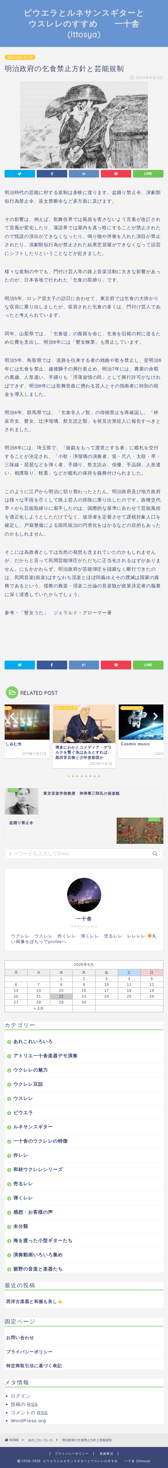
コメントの (29, 1412)
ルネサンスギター (33, 1126)
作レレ (20, 1155)
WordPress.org (28, 1420)
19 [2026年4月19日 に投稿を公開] (151, 990)
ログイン (21, 1395)
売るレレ (23, 1183)
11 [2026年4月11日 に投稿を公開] (129, 985)
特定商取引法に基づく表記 (34, 1366)
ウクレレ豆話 (28, 1084)
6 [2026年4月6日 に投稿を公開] (16, 985)
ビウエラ (23, 1112)
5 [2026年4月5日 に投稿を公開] (152, 979)
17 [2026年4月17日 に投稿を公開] (106, 990)
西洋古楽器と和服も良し (34, 1301)
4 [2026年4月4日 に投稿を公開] (129, 979)
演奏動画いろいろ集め (38, 1254)
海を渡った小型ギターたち (43, 1240)
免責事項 (106, 1453)
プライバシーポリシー (29, 1352)
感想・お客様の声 (33, 1212)
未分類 (20, 1226)
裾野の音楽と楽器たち (38, 1268)
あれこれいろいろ (20, 57)
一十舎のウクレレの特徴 (40, 1141)
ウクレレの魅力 (30, 1069)
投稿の (24, 1404)
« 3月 (39, 1008)
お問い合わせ (20, 1337)
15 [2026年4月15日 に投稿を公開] (61, 990)
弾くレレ (23, 1197)
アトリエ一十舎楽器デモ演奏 (45, 1055)
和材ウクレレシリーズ (38, 1169)
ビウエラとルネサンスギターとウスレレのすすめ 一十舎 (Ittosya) (84, 23)
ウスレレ (23, 1098)
